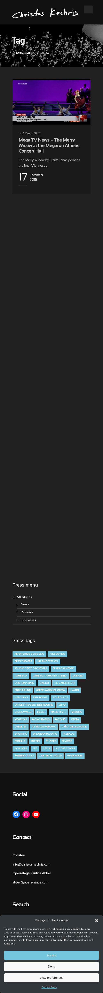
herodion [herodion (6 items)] (21, 698)
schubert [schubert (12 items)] (21, 749)
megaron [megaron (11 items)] (21, 719)
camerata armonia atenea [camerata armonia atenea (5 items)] (50, 676)
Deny (51, 966)
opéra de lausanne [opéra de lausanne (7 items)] (74, 727)
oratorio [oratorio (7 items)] (21, 734)
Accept (51, 955)
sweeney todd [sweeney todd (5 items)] (24, 756)
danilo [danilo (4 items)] (44, 683)
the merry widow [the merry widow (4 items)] (50, 756)
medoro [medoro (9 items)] (76, 712)
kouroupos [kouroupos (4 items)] (60, 698)
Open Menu (88, 9)
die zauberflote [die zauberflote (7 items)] (64, 683)
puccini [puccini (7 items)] (35, 741)
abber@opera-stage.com (30, 882)
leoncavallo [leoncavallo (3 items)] (23, 712)
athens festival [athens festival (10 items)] (47, 661)
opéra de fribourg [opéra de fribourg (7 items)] (44, 727)
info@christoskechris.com (31, 864)
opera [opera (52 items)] (75, 719)
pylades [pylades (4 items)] (51, 741)
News (25, 604)
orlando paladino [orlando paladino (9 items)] (45, 734)
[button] (97, 921)
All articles (24, 597)
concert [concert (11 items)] (78, 676)
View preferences (51, 977)
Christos (19, 855)
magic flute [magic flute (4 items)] (58, 712)
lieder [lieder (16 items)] (41, 712)
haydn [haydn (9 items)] (74, 690)
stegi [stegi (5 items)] (46, 749)
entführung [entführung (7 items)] (23, 690)
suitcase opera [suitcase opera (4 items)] (65, 749)
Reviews (27, 612)
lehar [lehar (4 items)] (62, 705)
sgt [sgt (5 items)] (35, 749)
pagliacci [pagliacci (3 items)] (68, 734)
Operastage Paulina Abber (32, 873)
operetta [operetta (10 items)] (20, 727)
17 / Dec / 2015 (30, 133)
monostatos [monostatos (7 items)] (41, 719)
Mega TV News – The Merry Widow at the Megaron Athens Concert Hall (49, 146)
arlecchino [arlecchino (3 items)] (57, 654)
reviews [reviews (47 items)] (67, 741)
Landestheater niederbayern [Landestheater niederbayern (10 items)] (34, 705)
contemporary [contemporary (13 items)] (24, 683)
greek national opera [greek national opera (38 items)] (50, 690)
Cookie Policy (49, 987)
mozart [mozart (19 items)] (60, 719)
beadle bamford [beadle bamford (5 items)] (63, 669)
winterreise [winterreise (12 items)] (74, 756)
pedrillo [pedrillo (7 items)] (20, 741)
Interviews (28, 620)
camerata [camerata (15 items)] (21, 676)
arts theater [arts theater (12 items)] (23, 661)
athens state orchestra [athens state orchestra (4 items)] (31, 669)
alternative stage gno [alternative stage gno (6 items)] (29, 654)
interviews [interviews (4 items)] (40, 698)
